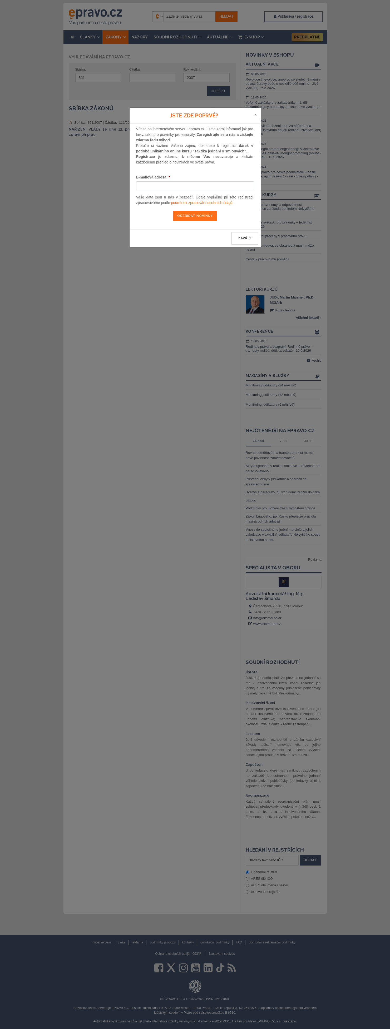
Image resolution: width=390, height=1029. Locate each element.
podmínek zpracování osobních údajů (202, 203)
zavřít (244, 238)
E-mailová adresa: (153, 177)
